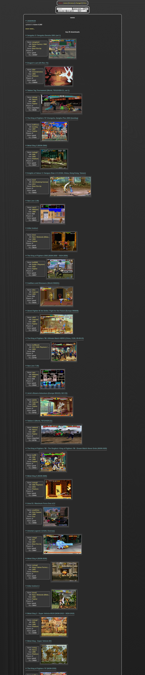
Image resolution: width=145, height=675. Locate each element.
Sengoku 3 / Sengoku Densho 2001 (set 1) (44, 35)
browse (71, 3)
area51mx (35, 510)
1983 (34, 74)
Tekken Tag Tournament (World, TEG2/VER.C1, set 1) (48, 90)
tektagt (34, 97)
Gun (33, 516)
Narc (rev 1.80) (33, 201)
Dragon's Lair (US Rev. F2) (37, 63)
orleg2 (34, 537)
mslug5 (35, 482)
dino (33, 290)
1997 (34, 129)
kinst (34, 235)
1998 (34, 459)
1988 (34, 212)
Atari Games (36, 512)
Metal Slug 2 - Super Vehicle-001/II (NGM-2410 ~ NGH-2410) (50, 613)
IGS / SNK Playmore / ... (40, 347)
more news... (30, 29)
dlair (33, 70)
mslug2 (35, 620)
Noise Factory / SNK (39, 44)
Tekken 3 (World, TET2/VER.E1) (39, 421)
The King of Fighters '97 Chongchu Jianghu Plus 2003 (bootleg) (52, 118)
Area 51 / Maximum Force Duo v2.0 (41, 503)
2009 (34, 349)
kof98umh (35, 345)
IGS (33, 540)
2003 (34, 487)
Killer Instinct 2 (33, 586)
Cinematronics (37, 72)
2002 (34, 266)
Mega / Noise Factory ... (40, 567)
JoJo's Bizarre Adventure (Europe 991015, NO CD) (47, 393)
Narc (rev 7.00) (33, 366)
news (65, 3)
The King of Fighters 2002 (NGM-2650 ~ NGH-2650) (47, 256)
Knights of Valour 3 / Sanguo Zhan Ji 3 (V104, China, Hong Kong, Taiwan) (56, 173)
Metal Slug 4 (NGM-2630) (37, 558)
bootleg (35, 127)
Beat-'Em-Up (36, 48)
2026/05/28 (31, 21)
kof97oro (35, 125)
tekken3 (35, 427)
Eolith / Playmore (38, 264)
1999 (34, 101)
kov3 (34, 180)
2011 (34, 184)
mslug (34, 648)
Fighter (34, 103)
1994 (34, 239)
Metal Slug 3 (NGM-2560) (37, 146)
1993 (34, 294)
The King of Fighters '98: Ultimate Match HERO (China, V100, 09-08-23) (55, 338)
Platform (35, 76)
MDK (60, 3)
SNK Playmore (37, 485)
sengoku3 (35, 42)
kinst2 (34, 593)
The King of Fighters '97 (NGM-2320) (41, 668)
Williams (35, 209)
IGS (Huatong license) (40, 182)
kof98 (34, 455)
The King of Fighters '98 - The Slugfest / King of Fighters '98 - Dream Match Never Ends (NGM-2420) (67, 448)
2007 (34, 542)
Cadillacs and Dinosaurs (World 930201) (43, 283)
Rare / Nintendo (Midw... (41, 237)
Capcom (35, 292)
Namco (34, 99)
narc (33, 372)
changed (78, 3)
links (84, 3)
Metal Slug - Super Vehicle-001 (39, 641)
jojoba (34, 400)
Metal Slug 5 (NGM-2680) (37, 476)
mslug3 (35, 152)
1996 (34, 597)
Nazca (34, 650)
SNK (33, 154)
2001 (34, 46)
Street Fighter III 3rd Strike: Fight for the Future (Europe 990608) (52, 311)
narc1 (34, 207)
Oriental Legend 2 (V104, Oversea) (41, 531)
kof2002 (35, 262)
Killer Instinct (32, 228)
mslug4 (35, 565)
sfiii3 (34, 317)
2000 (34, 156)
